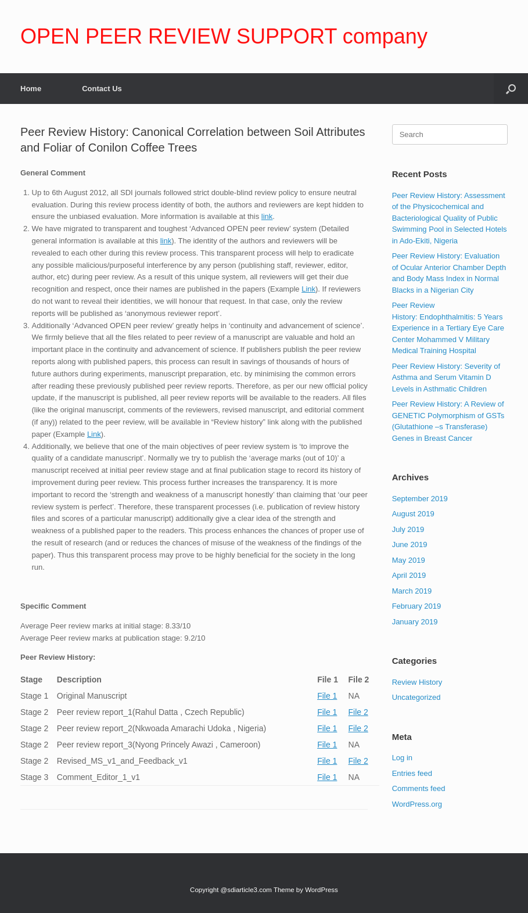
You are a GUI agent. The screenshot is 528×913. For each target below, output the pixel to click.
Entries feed (412, 773)
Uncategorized (416, 697)
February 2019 (416, 606)
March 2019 (412, 591)
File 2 (358, 712)
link (267, 216)
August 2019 (413, 513)
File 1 (327, 695)
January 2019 (415, 621)
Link (308, 289)
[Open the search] (511, 88)
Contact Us (102, 88)
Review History (417, 682)
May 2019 (408, 560)
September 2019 (420, 498)
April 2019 (409, 575)
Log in (402, 757)
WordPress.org (417, 804)
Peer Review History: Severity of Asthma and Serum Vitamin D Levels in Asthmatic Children (446, 377)
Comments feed (419, 788)
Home (30, 88)
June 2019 (410, 544)
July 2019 (408, 529)
